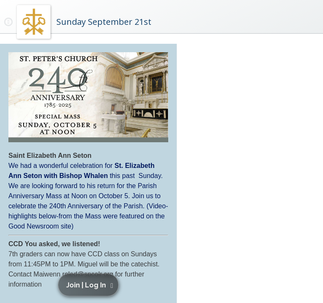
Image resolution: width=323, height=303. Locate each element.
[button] (90, 284)
